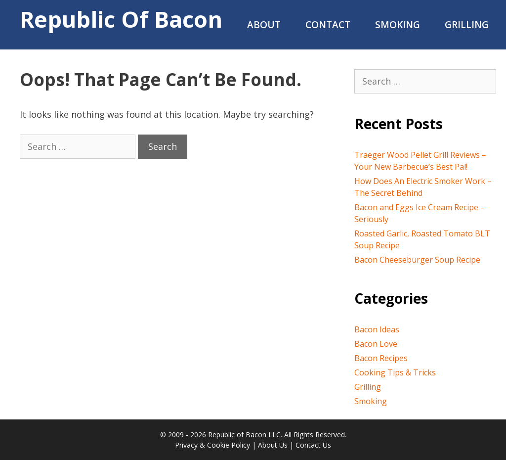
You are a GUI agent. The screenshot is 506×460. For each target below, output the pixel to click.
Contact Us (313, 445)
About (264, 24)
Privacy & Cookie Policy (212, 445)
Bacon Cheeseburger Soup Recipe (417, 259)
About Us (273, 445)
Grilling (467, 24)
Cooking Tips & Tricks (395, 372)
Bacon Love (375, 343)
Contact (327, 24)
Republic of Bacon (121, 19)
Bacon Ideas (376, 329)
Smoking (397, 24)
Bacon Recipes (381, 358)
